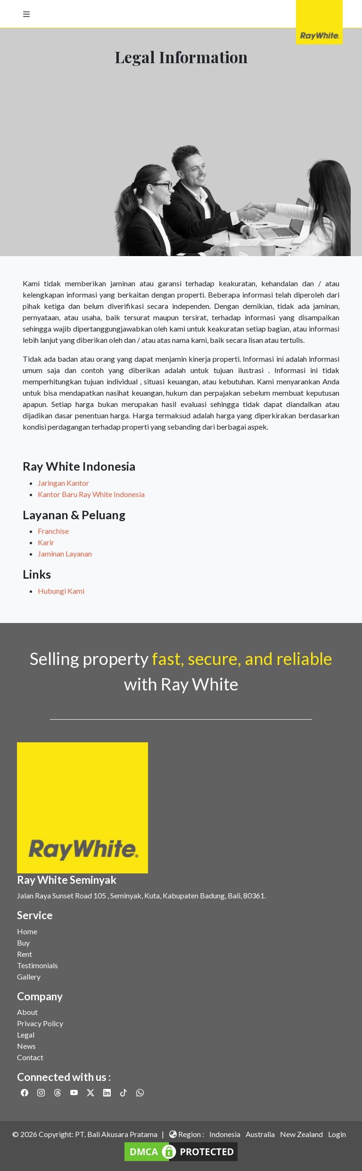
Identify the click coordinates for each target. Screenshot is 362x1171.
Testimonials (37, 965)
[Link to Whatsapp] (140, 1092)
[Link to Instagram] (41, 1092)
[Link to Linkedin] (107, 1092)
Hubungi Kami (61, 590)
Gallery (29, 976)
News (26, 1045)
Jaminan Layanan (65, 553)
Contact (30, 1057)
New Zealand (301, 1133)
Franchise (53, 530)
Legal (25, 1034)
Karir (46, 542)
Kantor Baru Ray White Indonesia (91, 494)
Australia (260, 1133)
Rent (24, 953)
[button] (26, 14)
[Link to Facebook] (25, 1092)
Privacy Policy (40, 1023)
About (27, 1011)
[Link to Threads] (58, 1092)
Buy (23, 942)
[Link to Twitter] (91, 1092)
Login (337, 1133)
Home (27, 931)
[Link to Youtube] (74, 1092)
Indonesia (224, 1133)
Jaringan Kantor (63, 482)
